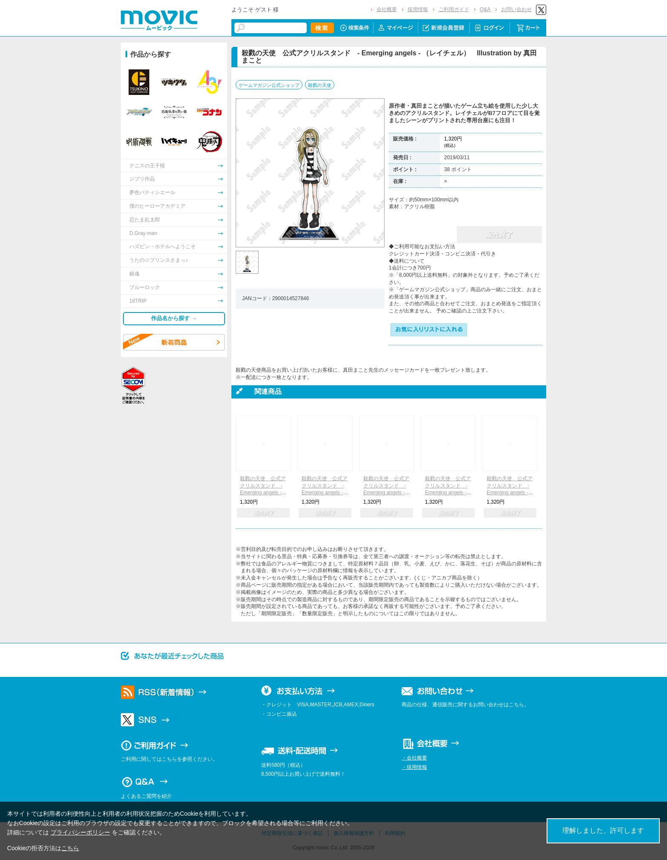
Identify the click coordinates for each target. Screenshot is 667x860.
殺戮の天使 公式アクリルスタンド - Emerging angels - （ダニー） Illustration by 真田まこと (325, 493)
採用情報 (418, 9)
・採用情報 (414, 767)
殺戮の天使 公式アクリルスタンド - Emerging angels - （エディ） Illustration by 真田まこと (386, 493)
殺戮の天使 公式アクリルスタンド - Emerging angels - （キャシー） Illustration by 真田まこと (448, 493)
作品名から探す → (174, 318)
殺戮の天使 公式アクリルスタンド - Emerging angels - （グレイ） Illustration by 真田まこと (510, 493)
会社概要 (386, 9)
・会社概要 (414, 758)
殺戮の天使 (319, 85)
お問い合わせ (516, 9)
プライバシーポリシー (80, 832)
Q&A (485, 9)
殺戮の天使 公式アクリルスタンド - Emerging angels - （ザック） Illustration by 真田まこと (263, 493)
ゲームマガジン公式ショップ (269, 85)
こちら (70, 848)
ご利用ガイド (454, 9)
